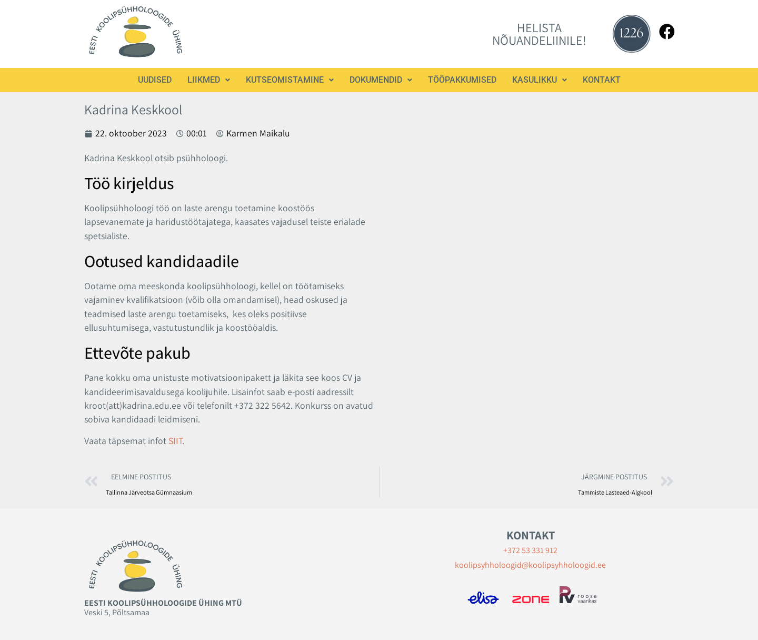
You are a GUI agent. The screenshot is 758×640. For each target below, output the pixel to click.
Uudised (155, 80)
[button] (208, 80)
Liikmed (208, 80)
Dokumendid (381, 80)
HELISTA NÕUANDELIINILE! (539, 33)
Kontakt (602, 80)
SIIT (175, 441)
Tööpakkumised (462, 80)
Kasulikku (539, 80)
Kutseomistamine (290, 80)
